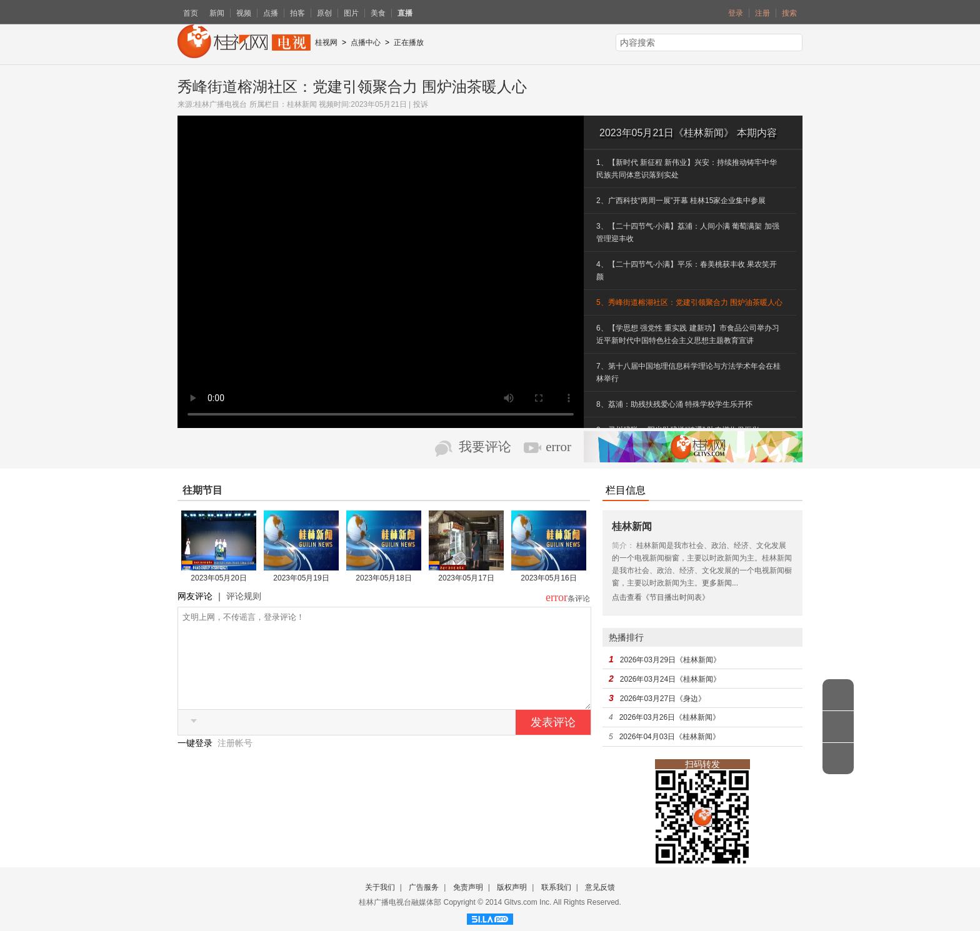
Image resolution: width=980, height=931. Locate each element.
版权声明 (512, 887)
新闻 (216, 13)
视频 (243, 13)
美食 (378, 13)
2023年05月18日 (383, 578)
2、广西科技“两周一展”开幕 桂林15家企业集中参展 (681, 200)
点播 (270, 13)
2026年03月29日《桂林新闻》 (670, 659)
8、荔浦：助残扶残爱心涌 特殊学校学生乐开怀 (674, 404)
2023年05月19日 (301, 578)
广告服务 (424, 887)
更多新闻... (720, 583)
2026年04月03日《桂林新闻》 (669, 736)
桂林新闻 (302, 104)
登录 (735, 13)
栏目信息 (626, 490)
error (558, 446)
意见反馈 (600, 887)
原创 (324, 13)
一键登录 (196, 762)
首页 (190, 13)
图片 (351, 13)
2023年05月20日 (218, 578)
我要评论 (485, 446)
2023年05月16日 (548, 578)
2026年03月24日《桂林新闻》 (670, 679)
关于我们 (380, 887)
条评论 (579, 598)
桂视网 (326, 42)
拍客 (297, 13)
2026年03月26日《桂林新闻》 (669, 717)
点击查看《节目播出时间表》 (660, 597)
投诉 (420, 104)
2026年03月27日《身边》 (663, 698)
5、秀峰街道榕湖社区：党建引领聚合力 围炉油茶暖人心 (689, 302)
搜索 (789, 13)
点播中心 (366, 42)
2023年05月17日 (466, 578)
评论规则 (243, 596)
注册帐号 (235, 762)
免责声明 (468, 887)
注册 (762, 13)
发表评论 (553, 741)
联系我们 (556, 887)
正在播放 (409, 42)
